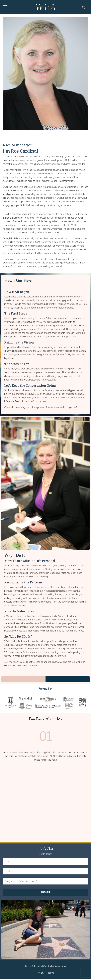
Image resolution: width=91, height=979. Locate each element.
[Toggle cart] (83, 7)
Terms (51, 973)
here (74, 262)
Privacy (40, 973)
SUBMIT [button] (45, 892)
